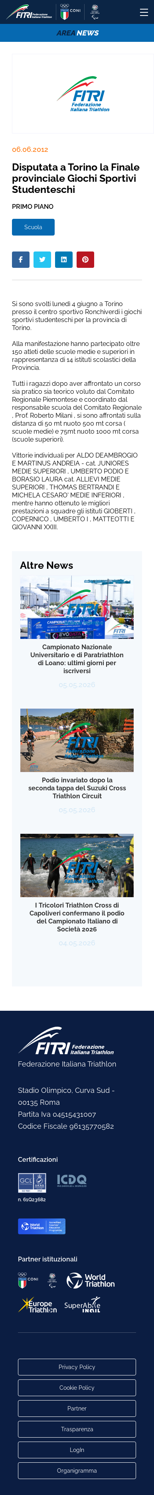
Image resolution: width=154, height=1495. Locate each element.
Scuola (33, 227)
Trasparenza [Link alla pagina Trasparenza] (77, 1429)
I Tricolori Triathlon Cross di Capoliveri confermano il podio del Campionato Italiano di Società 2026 (77, 917)
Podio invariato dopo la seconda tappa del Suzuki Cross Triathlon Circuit (77, 788)
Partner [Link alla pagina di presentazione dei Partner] (77, 1408)
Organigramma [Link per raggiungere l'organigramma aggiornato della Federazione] (77, 1470)
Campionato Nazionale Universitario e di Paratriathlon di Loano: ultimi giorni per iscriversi (77, 659)
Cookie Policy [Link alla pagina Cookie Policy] (77, 1388)
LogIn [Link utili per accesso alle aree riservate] (77, 1450)
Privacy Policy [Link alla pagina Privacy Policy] (77, 1367)
